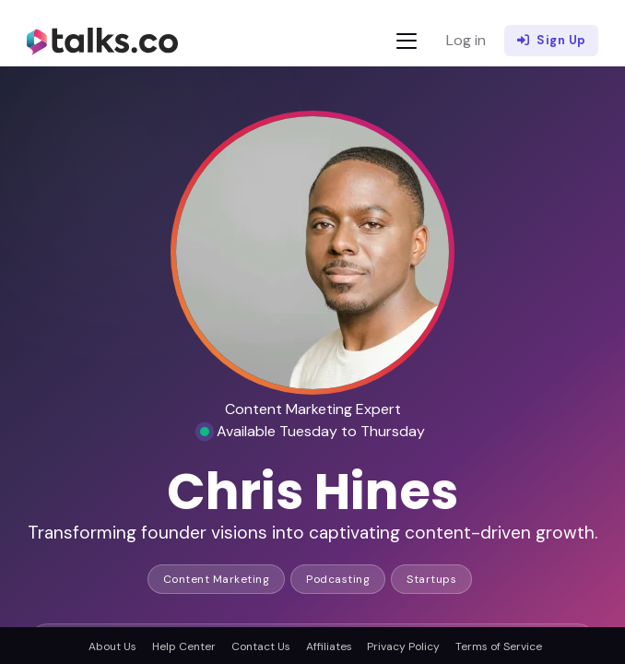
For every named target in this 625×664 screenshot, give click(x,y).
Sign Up (551, 40)
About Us (112, 646)
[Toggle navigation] (406, 41)
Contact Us (260, 646)
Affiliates (329, 646)
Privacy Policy (403, 646)
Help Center (184, 646)
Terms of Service (498, 646)
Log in (466, 40)
